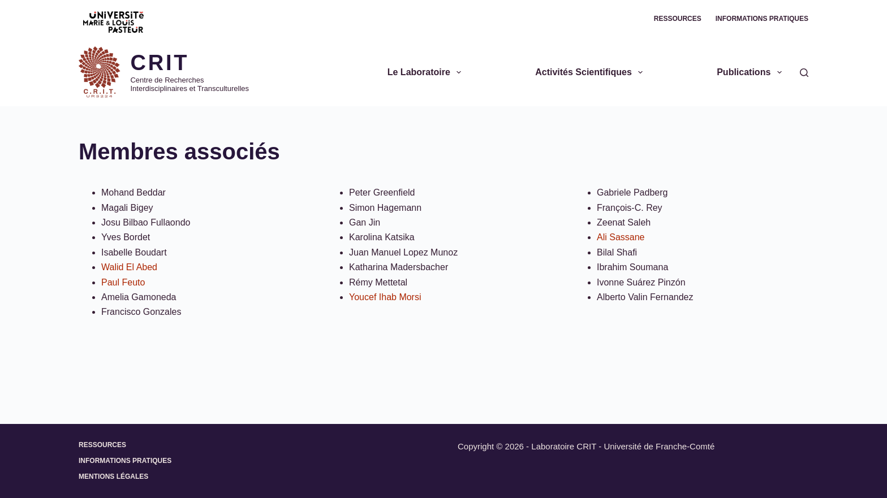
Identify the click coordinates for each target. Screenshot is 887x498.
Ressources (677, 19)
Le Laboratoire (426, 72)
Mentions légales (113, 476)
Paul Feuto (123, 282)
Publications (751, 72)
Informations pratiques (762, 19)
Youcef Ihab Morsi (385, 297)
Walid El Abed (129, 267)
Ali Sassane (621, 237)
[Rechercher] (804, 72)
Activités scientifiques (591, 72)
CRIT (159, 63)
